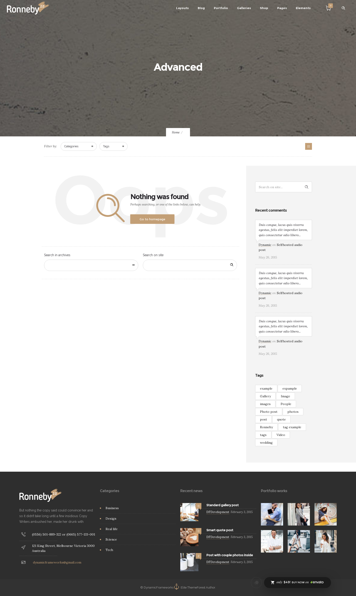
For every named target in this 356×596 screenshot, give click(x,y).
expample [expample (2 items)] (289, 388)
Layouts (182, 8)
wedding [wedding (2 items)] (266, 443)
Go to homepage (152, 219)
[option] (272, 514)
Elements (303, 8)
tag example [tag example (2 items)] (292, 427)
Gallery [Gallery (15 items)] (265, 396)
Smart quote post (219, 530)
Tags (106, 146)
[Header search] (343, 8)
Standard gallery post (222, 505)
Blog (201, 8)
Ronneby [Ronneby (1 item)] (266, 427)
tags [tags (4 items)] (263, 435)
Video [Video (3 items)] (281, 435)
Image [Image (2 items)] (285, 396)
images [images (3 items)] (265, 404)
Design (111, 518)
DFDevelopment (217, 512)
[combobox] (91, 265)
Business (112, 508)
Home (176, 132)
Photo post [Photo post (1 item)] (268, 412)
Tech (109, 550)
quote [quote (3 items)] (281, 419)
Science (111, 539)
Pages (282, 8)
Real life (112, 529)
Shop (264, 8)
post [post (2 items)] (263, 419)
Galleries (244, 8)
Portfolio (221, 8)
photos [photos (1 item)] (293, 412)
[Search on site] (190, 265)
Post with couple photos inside (229, 555)
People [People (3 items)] (286, 404)
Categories (71, 146)
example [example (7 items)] (266, 388)
